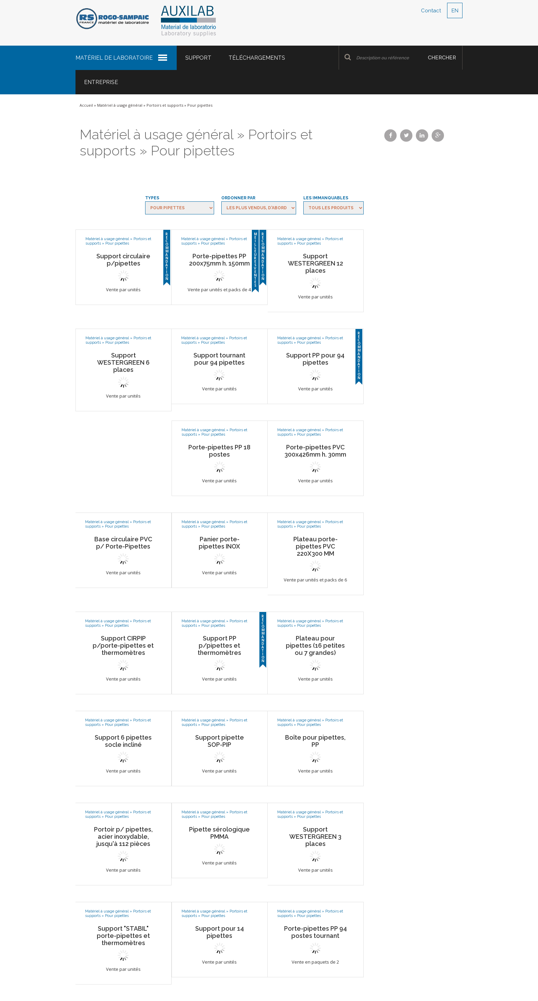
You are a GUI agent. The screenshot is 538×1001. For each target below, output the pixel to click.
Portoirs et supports (165, 105)
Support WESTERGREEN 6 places (123, 362)
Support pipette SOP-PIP (219, 741)
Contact (431, 11)
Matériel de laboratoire (114, 58)
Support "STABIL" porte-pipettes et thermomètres (123, 935)
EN (455, 11)
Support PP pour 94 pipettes (315, 359)
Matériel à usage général (119, 105)
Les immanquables (325, 198)
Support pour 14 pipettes (219, 932)
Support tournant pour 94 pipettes (219, 359)
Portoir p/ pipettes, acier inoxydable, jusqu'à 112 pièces (123, 836)
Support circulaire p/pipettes (123, 259)
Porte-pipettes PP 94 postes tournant (315, 932)
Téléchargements (257, 58)
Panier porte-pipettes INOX (219, 542)
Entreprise (101, 82)
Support (198, 58)
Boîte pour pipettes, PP (315, 741)
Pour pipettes (117, 243)
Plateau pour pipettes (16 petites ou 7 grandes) (315, 645)
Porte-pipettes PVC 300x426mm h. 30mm (315, 451)
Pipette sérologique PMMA (219, 833)
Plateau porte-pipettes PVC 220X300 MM (315, 546)
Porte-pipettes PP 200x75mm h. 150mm (219, 259)
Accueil (86, 105)
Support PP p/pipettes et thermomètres (219, 645)
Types (152, 198)
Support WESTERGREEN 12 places (315, 263)
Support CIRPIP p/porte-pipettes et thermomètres (123, 645)
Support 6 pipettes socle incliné (123, 741)
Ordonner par (238, 198)
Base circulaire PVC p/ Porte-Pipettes (123, 542)
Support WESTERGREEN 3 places (315, 836)
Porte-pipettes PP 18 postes (219, 451)
